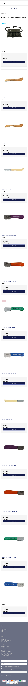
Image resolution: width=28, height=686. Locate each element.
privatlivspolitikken (18, 669)
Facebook (4, 675)
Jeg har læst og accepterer (12, 669)
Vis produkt (14, 61)
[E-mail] (14, 663)
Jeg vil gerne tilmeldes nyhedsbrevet (12, 666)
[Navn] (14, 661)
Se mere (2, 633)
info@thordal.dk (7, 655)
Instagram (9, 675)
